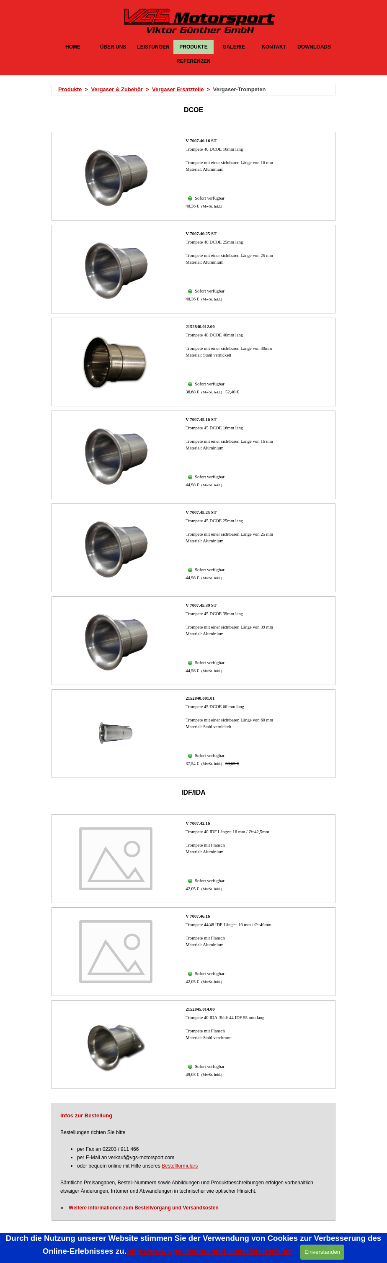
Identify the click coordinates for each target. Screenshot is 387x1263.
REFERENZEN (193, 61)
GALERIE (233, 47)
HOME (72, 47)
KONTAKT (274, 47)
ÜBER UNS (113, 47)
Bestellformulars (180, 1166)
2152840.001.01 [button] (200, 698)
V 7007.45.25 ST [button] (201, 512)
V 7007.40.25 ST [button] (201, 233)
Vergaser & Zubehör (117, 89)
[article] (193, 176)
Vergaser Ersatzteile (178, 89)
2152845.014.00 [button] (200, 1009)
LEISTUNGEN (153, 47)
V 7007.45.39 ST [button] (201, 605)
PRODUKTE (193, 47)
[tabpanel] (196, 89)
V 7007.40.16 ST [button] (201, 141)
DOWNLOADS (314, 47)
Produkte (70, 89)
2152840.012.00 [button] (200, 326)
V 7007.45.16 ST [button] (201, 419)
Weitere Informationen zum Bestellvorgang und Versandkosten (144, 1208)
